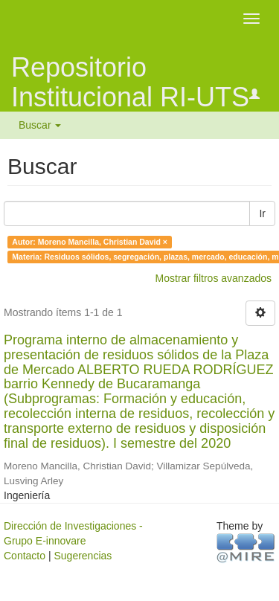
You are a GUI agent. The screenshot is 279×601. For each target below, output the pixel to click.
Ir (262, 213)
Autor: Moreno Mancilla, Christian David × (89, 241)
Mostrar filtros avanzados (213, 278)
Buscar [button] (40, 125)
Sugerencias (83, 556)
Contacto (24, 556)
